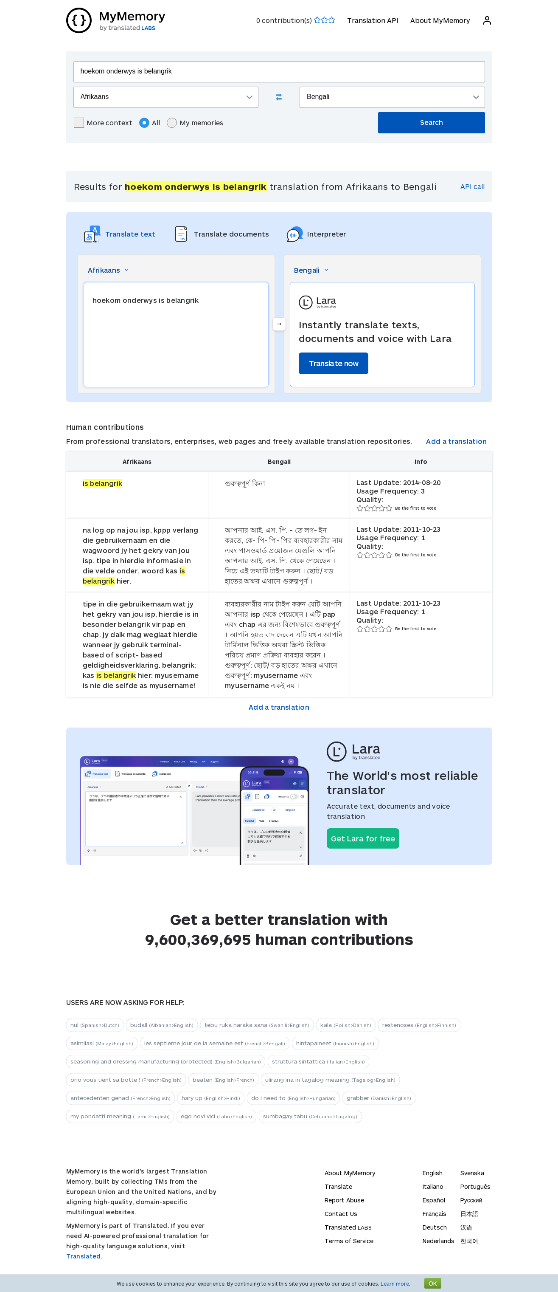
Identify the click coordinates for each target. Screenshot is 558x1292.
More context (103, 123)
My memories (195, 123)
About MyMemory (440, 20)
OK (433, 1283)
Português (475, 1186)
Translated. (84, 1256)
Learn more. (395, 1283)
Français (434, 1213)
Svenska (472, 1172)
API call (472, 186)
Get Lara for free (363, 838)
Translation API (372, 20)
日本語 (469, 1213)
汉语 (466, 1227)
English (433, 1172)
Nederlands (438, 1240)
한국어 (469, 1240)
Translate (338, 1186)
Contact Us (341, 1213)
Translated (348, 1227)
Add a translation (456, 441)
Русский (471, 1200)
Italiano (433, 1186)
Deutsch (435, 1227)
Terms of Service (349, 1240)
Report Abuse (344, 1200)
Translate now (334, 363)
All (149, 123)
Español (434, 1200)
